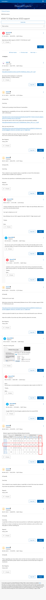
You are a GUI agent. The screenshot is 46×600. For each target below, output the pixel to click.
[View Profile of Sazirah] (8, 92)
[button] (43, 33)
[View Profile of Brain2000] (11, 237)
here (40, 583)
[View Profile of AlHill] (8, 62)
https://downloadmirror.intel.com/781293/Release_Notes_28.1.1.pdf (18, 72)
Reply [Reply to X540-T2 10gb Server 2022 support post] (40, 47)
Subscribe (23, 22)
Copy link (32, 84)
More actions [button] (5, 26)
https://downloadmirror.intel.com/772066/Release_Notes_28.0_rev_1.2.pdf (20, 122)
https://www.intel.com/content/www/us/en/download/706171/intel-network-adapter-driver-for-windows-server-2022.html (23, 117)
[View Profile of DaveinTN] (9, 32)
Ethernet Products (6, 11)
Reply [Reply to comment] (40, 84)
